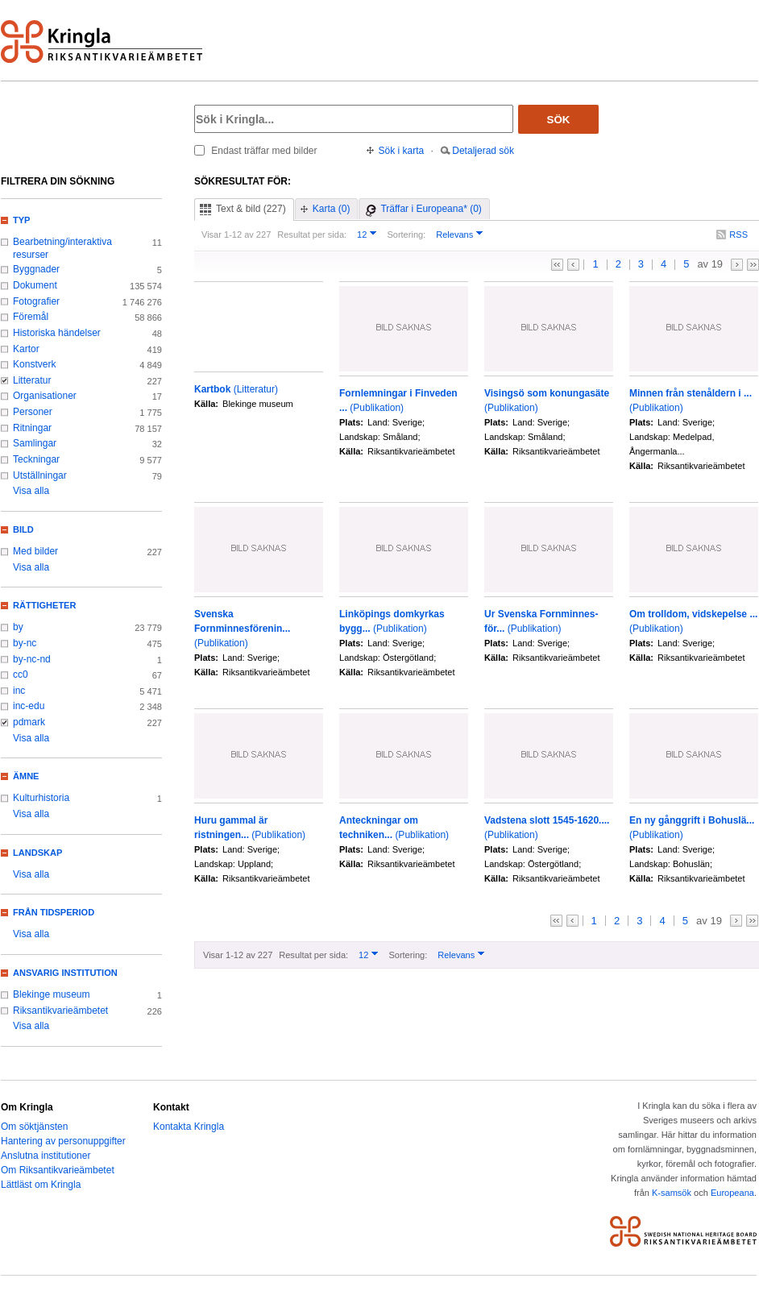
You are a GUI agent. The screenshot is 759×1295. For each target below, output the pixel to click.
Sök (558, 120)
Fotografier (36, 301)
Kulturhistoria (41, 797)
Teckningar (36, 459)
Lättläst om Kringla (41, 1184)
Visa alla (31, 490)
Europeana (732, 1192)
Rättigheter (44, 605)
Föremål (30, 316)
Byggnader (36, 269)
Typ (21, 220)
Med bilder (35, 551)
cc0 (20, 674)
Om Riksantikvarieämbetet (57, 1170)
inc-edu (28, 706)
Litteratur (32, 380)
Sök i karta (402, 150)
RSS (738, 234)
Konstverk (34, 364)
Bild (23, 529)
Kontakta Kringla (188, 1126)
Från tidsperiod (53, 912)
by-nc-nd (32, 659)
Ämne (26, 776)
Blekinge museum (51, 994)
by (18, 627)
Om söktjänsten (34, 1126)
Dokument (35, 285)
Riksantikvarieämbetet (60, 1010)
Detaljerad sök (483, 150)
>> (753, 265)
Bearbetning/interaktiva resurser (62, 248)
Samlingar (34, 443)
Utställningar (40, 475)
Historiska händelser (57, 332)
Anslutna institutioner (45, 1155)
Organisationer (45, 395)
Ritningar (32, 428)
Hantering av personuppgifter (63, 1141)
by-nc (24, 643)
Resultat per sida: (311, 234)
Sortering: (406, 234)
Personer (32, 411)
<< (557, 265)
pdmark (29, 722)
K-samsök (671, 1192)
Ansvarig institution (65, 972)
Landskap (37, 852)
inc (19, 690)
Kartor (26, 349)
